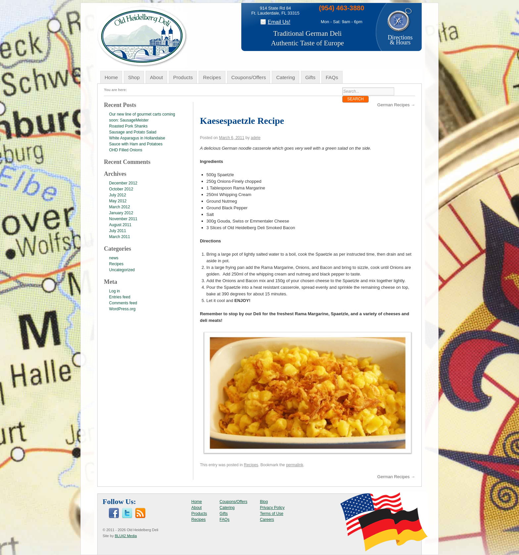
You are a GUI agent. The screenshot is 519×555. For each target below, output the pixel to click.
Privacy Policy (272, 507)
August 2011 (120, 225)
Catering (285, 77)
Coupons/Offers (248, 77)
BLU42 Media (126, 536)
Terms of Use (271, 513)
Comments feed (123, 303)
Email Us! (279, 22)
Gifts (310, 77)
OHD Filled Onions (125, 150)
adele (255, 137)
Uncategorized (122, 270)
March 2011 (119, 236)
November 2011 (123, 219)
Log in (114, 291)
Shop (134, 77)
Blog (264, 501)
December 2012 (123, 183)
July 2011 (117, 230)
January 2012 (121, 213)
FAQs (332, 77)
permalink (294, 465)
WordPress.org (122, 309)
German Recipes (396, 104)
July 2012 (117, 195)
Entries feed (119, 297)
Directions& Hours (400, 37)
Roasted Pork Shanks (128, 126)
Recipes (212, 77)
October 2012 (121, 189)
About (156, 77)
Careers (267, 519)
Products (183, 77)
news (113, 258)
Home (111, 77)
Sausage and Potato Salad (133, 132)
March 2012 (119, 207)
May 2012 (118, 201)
